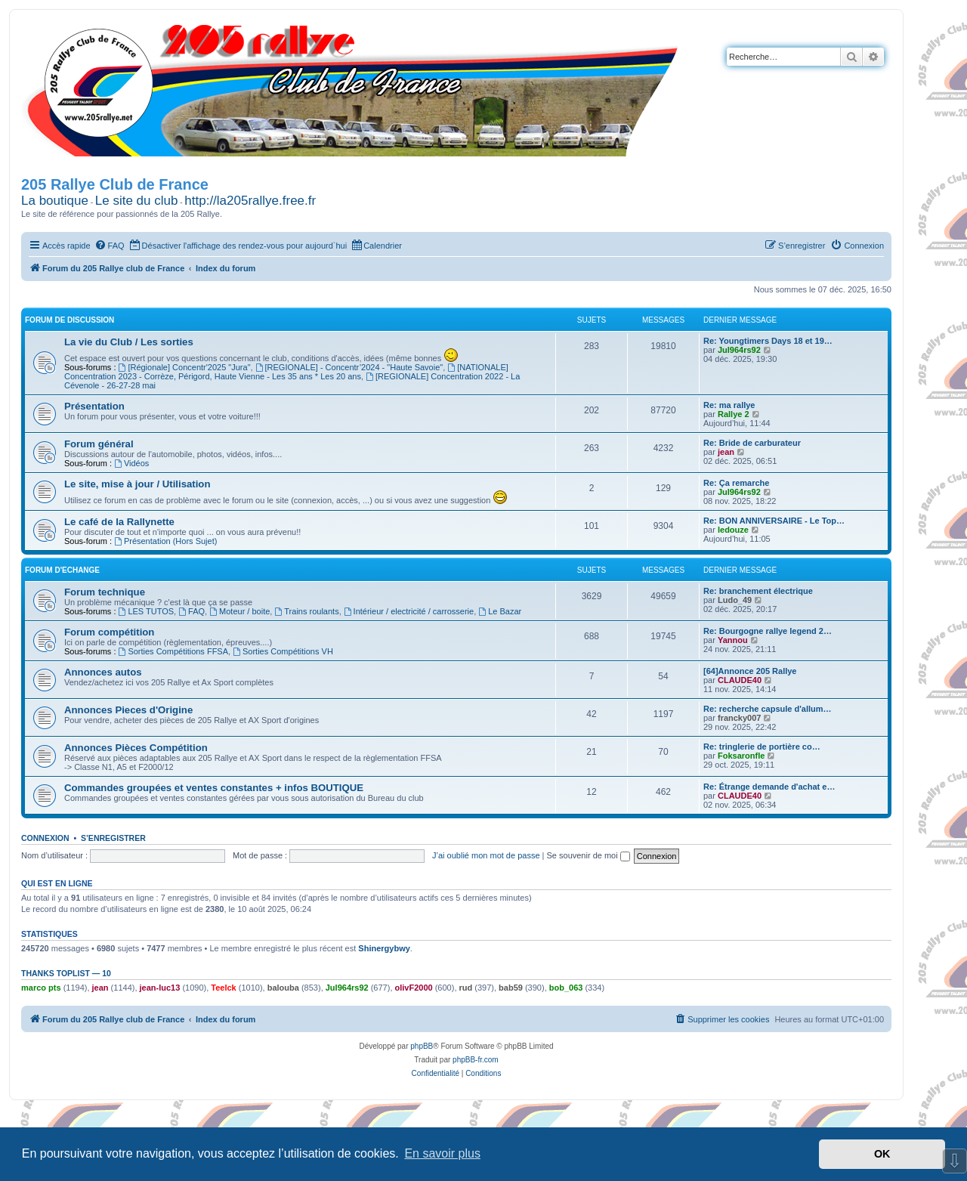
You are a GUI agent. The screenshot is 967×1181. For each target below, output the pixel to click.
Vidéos (131, 463)
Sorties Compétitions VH (283, 651)
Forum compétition (109, 632)
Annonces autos (103, 672)
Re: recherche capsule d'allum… (767, 708)
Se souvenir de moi (588, 855)
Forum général (99, 444)
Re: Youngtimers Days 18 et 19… (768, 340)
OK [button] (882, 1154)
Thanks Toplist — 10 (66, 973)
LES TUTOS (147, 611)
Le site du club (136, 200)
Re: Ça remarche (736, 482)
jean (726, 451)
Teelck (223, 987)
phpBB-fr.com (476, 1060)
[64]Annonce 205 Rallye (750, 671)
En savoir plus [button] (442, 1153)
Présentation (94, 406)
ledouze (733, 529)
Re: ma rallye (729, 405)
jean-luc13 (160, 987)
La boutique (54, 200)
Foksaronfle (741, 755)
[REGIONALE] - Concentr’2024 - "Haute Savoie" (349, 367)
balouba (283, 987)
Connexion (45, 837)
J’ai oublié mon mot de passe (485, 855)
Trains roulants (306, 611)
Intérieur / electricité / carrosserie (409, 611)
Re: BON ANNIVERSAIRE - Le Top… (774, 520)
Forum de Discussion (69, 320)
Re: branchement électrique (758, 590)
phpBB (421, 1046)
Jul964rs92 (739, 349)
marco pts (41, 987)
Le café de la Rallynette (119, 521)
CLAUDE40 (740, 680)
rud (466, 987)
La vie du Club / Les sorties (128, 342)
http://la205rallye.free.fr (250, 200)
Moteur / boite (239, 611)
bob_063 (566, 987)
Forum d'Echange (62, 570)
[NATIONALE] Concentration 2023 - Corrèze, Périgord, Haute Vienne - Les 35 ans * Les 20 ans (286, 372)
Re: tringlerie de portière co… (761, 746)
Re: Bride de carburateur (752, 442)
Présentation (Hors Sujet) (165, 541)
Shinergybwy (383, 948)
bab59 (511, 987)
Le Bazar (499, 611)
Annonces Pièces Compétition (136, 747)
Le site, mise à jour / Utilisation (137, 484)
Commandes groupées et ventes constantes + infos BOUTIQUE (213, 787)
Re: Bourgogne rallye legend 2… (767, 630)
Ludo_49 (735, 599)
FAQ (191, 611)
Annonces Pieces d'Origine (128, 710)
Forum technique (104, 592)
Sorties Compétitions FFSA (174, 651)
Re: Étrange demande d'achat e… (769, 786)
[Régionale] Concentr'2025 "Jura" (185, 367)
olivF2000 (414, 987)
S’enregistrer (113, 837)
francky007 (740, 717)
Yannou (733, 640)
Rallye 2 (733, 414)
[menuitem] (109, 246)
